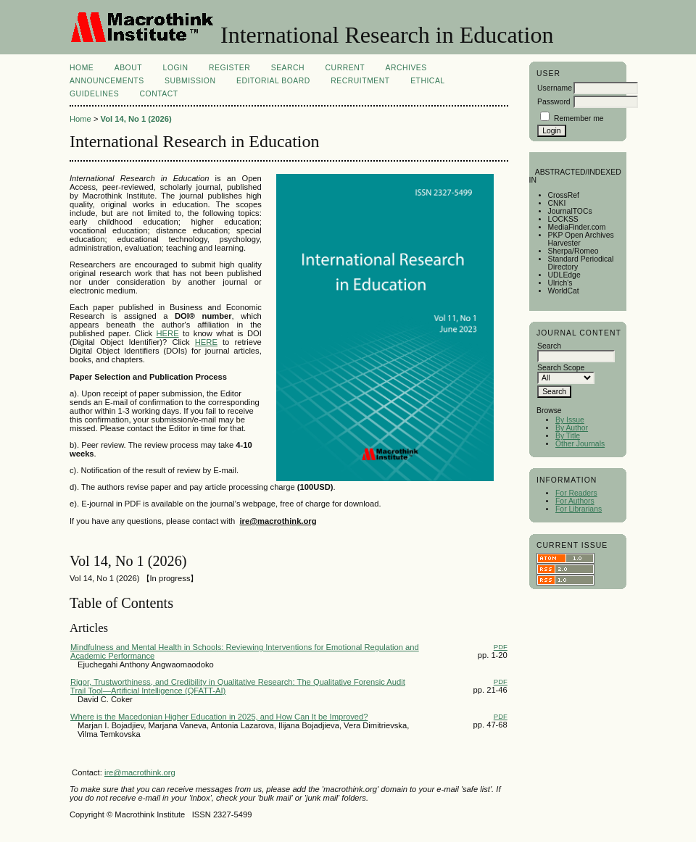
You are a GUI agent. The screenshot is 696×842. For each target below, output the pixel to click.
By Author (571, 428)
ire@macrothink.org (139, 772)
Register (229, 68)
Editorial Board (273, 81)
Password (554, 102)
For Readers (576, 493)
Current (345, 68)
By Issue (569, 420)
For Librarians (578, 509)
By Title (567, 436)
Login (175, 68)
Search (287, 68)
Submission (190, 81)
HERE (168, 333)
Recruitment (360, 81)
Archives (405, 68)
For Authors (574, 501)
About (128, 68)
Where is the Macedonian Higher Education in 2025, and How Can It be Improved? (219, 716)
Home (82, 68)
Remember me (579, 118)
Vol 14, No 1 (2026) (136, 118)
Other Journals (580, 444)
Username (554, 88)
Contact (159, 94)
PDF (501, 647)
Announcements (107, 81)
